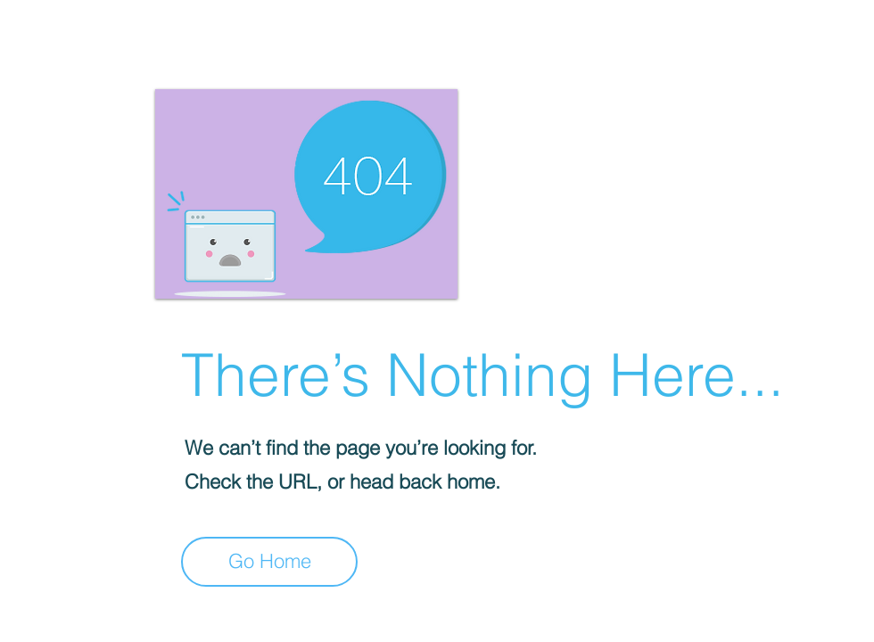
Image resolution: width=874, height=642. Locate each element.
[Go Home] (269, 562)
